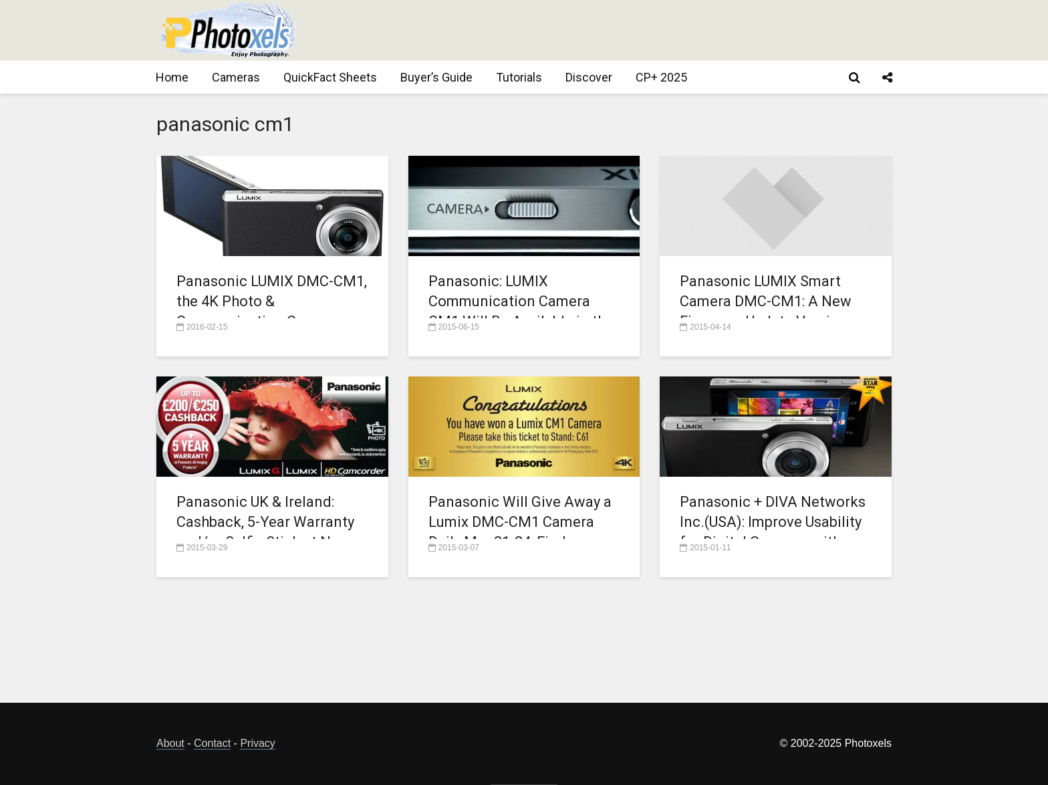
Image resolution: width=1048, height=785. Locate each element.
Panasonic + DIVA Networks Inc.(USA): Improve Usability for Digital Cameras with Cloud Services (773, 531)
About (170, 743)
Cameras (236, 77)
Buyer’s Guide (436, 77)
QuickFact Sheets (330, 77)
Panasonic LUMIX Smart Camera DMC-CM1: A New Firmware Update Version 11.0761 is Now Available (766, 311)
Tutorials (519, 77)
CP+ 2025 (661, 77)
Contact (212, 743)
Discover (588, 77)
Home (172, 77)
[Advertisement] (648, 30)
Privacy (257, 743)
